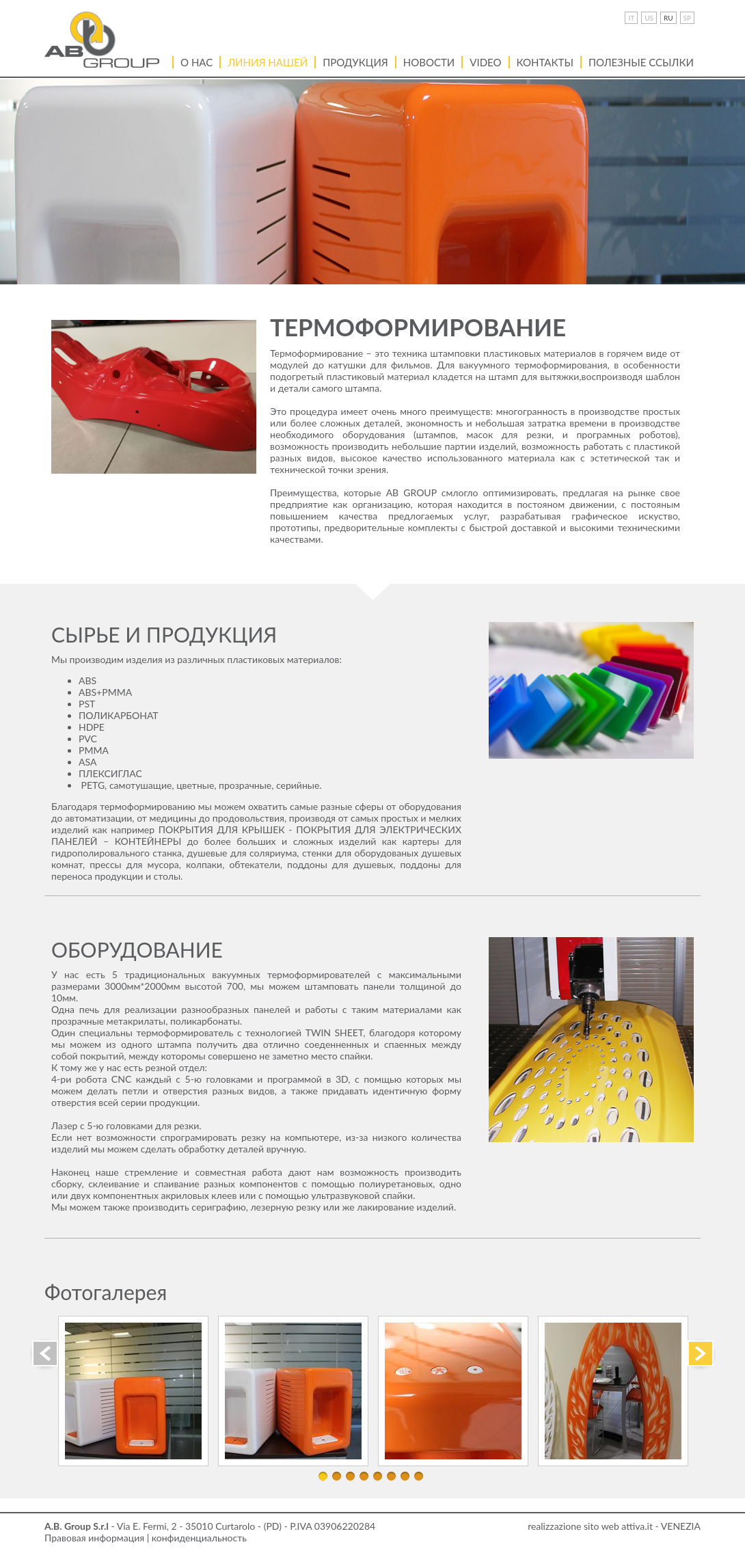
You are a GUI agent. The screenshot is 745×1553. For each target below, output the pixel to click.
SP (687, 18)
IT (631, 18)
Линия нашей (268, 62)
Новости (429, 62)
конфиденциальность (199, 1537)
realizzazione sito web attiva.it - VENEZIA (614, 1526)
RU (668, 18)
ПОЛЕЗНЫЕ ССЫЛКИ (641, 62)
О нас (196, 62)
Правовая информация (94, 1537)
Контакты (545, 62)
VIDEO (485, 62)
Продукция (355, 62)
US (649, 18)
